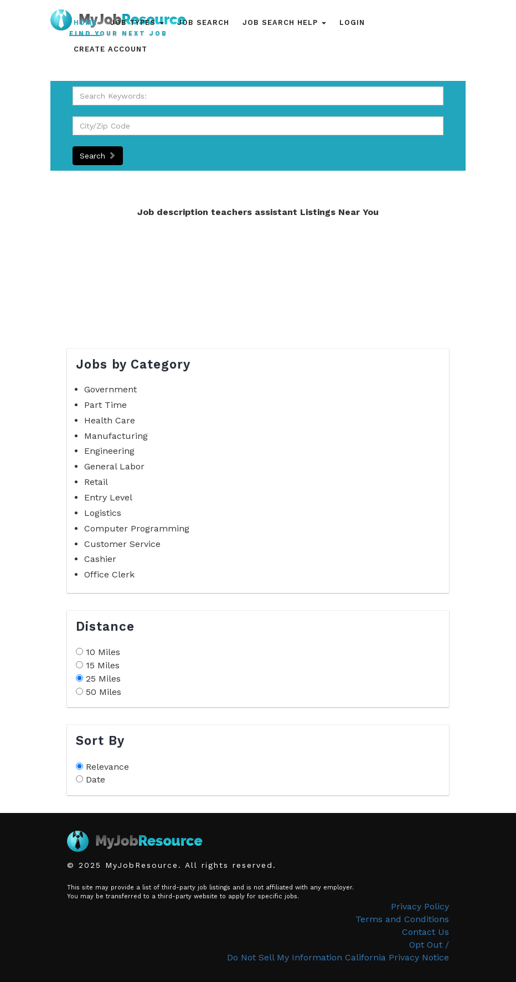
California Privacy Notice (397, 957)
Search (98, 155)
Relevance (107, 766)
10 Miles (103, 652)
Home (85, 22)
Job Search (203, 22)
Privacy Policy (420, 906)
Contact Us (425, 932)
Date (95, 779)
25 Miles (103, 678)
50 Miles (103, 692)
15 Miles (103, 665)
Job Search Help (284, 22)
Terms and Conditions (402, 919)
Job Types (137, 22)
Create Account (110, 49)
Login (352, 22)
